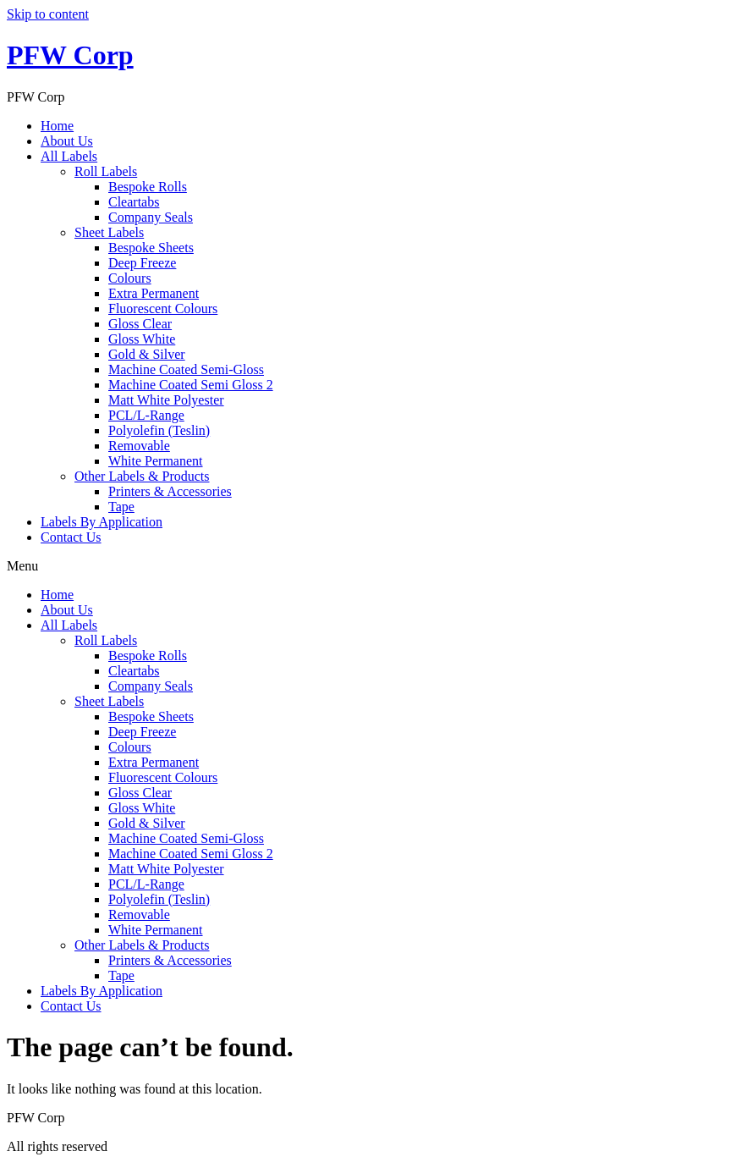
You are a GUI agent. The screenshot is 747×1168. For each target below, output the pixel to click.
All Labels (69, 156)
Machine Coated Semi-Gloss (186, 369)
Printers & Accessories (170, 491)
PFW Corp (70, 55)
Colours (129, 278)
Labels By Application (101, 522)
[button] (373, 566)
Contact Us (71, 537)
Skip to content (48, 14)
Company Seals (150, 217)
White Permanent (155, 461)
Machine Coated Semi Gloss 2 (190, 384)
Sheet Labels (109, 232)
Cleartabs (133, 202)
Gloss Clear (140, 324)
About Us (67, 141)
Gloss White (141, 339)
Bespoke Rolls (147, 186)
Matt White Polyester (166, 400)
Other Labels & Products (142, 476)
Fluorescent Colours (162, 308)
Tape (121, 506)
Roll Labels (105, 171)
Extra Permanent (153, 293)
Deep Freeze (142, 263)
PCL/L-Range (146, 415)
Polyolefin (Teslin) (159, 430)
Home (57, 125)
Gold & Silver (146, 354)
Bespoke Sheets (151, 247)
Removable (139, 445)
